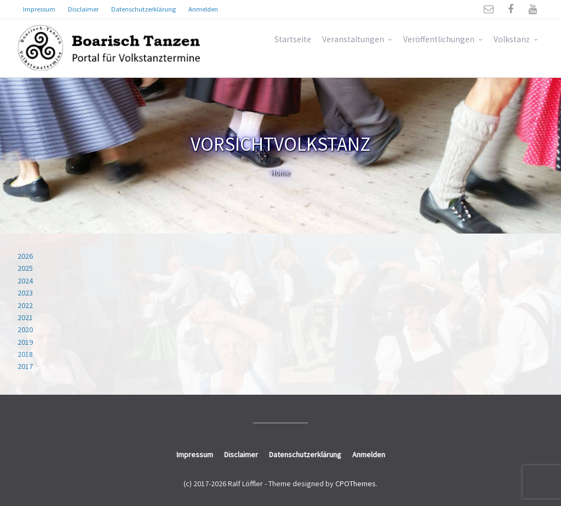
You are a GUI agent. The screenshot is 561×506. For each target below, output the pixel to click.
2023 (25, 293)
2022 (25, 305)
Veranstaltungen (353, 39)
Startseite (292, 39)
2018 (25, 354)
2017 (25, 366)
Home (280, 173)
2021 (25, 317)
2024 (25, 281)
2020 (25, 329)
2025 (25, 268)
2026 (25, 256)
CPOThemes (355, 483)
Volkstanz (512, 39)
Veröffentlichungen (438, 39)
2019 (25, 342)
